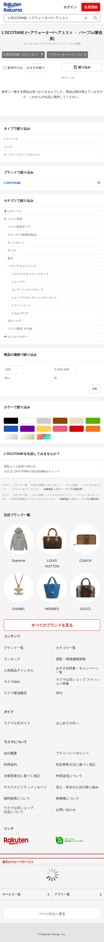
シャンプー (55, 281)
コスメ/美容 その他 (54, 328)
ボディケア (54, 321)
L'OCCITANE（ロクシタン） (23, 54)
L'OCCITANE (52, 183)
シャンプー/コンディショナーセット (55, 297)
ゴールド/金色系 (34, 437)
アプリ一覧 (62, 894)
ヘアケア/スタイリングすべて (55, 274)
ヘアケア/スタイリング (54, 266)
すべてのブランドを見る (52, 625)
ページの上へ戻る (52, 914)
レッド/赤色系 (83, 429)
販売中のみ (13, 67)
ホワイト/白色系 (34, 421)
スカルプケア (55, 313)
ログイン (70, 7)
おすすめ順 (36, 67)
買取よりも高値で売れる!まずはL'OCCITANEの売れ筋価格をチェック (52, 469)
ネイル (54, 250)
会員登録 (90, 7)
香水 (54, 258)
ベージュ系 (83, 421)
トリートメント (55, 305)
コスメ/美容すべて (54, 226)
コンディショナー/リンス (55, 289)
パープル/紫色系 (34, 429)
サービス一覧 (11, 894)
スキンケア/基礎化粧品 (54, 234)
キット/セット (54, 242)
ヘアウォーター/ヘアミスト (67, 54)
